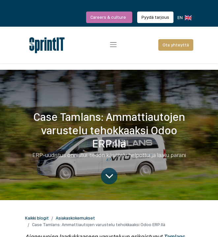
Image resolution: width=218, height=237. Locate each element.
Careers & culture (109, 17)
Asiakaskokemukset (75, 218)
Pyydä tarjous (155, 17)
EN (184, 17)
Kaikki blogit (37, 218)
